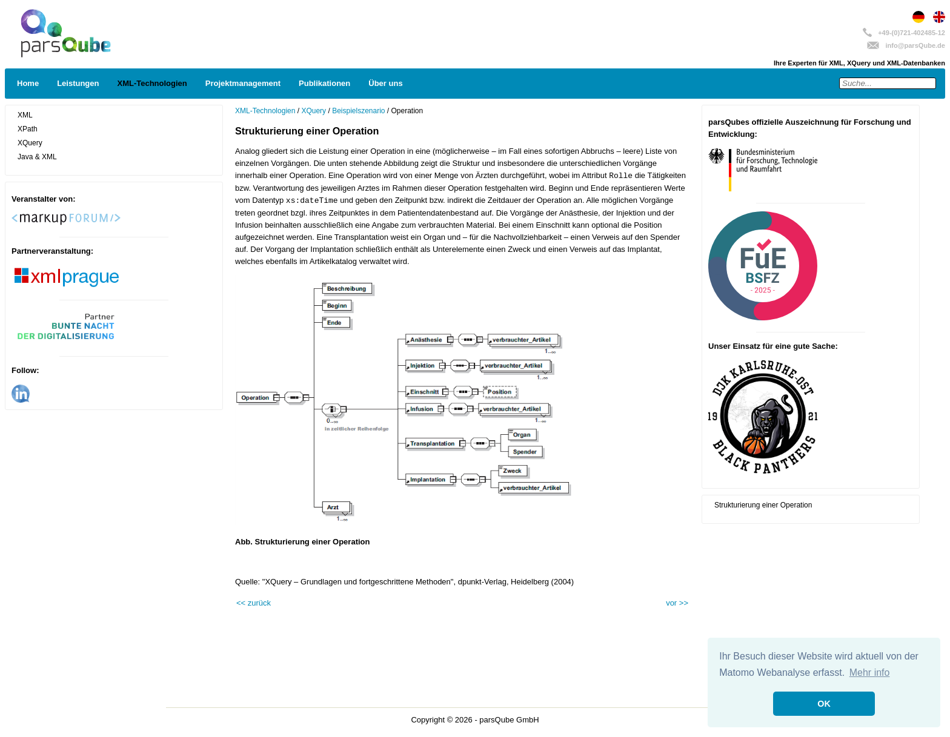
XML (25, 115)
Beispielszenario (358, 111)
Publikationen (324, 83)
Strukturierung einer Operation (763, 505)
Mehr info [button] (869, 672)
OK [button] (824, 704)
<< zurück (253, 602)
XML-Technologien (152, 83)
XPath (28, 129)
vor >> (677, 602)
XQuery (30, 143)
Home (28, 83)
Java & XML (37, 157)
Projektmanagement (243, 83)
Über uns (385, 83)
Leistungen (78, 83)
